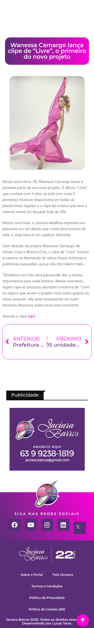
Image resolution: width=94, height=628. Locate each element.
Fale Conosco (63, 575)
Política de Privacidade (47, 598)
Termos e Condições (47, 586)
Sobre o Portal (32, 575)
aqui (31, 316)
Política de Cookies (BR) (47, 609)
